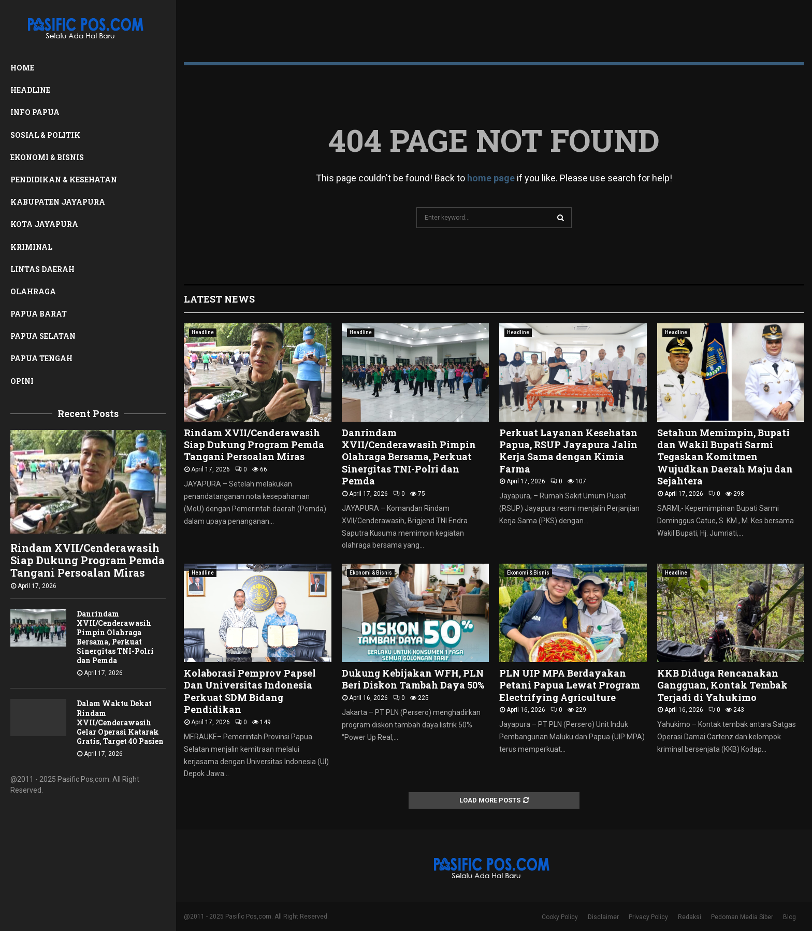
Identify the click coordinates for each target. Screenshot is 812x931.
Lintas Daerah (42, 269)
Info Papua (35, 112)
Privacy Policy (648, 917)
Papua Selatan (43, 336)
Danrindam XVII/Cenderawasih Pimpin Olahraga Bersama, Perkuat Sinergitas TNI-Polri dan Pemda (115, 637)
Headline (30, 90)
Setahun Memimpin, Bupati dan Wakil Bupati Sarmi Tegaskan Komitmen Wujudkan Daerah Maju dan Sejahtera (725, 457)
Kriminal (31, 247)
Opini (22, 381)
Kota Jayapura (44, 224)
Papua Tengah (41, 358)
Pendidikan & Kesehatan (63, 179)
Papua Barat (38, 314)
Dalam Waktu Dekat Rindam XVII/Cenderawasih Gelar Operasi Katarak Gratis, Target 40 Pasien (120, 722)
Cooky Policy (560, 917)
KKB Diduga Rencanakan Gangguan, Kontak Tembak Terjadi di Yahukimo (722, 685)
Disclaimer (603, 917)
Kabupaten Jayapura (57, 202)
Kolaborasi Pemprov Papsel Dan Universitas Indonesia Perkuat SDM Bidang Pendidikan (250, 691)
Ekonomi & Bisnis (47, 157)
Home (22, 68)
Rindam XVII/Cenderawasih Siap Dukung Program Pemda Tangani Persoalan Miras (87, 560)
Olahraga (33, 291)
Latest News (219, 299)
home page (491, 178)
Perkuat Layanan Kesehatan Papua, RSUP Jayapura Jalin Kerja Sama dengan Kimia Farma (568, 450)
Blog (789, 917)
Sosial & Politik (45, 135)
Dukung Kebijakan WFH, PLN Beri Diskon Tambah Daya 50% (413, 679)
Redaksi (689, 917)
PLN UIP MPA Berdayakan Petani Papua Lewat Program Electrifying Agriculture (569, 685)
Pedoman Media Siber (742, 917)
